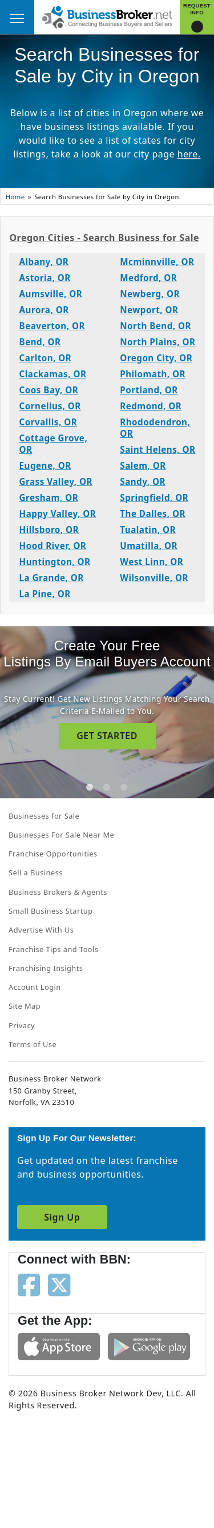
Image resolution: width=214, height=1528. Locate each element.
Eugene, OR (45, 465)
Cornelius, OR (50, 406)
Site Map (25, 1006)
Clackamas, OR (53, 374)
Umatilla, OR (148, 545)
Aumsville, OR (51, 293)
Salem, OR (142, 465)
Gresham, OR (48, 497)
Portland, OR (148, 390)
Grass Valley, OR (55, 481)
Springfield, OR (154, 497)
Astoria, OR (45, 277)
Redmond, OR (150, 406)
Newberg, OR (150, 293)
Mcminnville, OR (157, 261)
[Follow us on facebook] (29, 1284)
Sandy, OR (142, 481)
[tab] (89, 787)
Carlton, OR (45, 358)
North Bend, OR (155, 325)
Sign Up (62, 1217)
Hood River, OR (53, 545)
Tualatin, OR (148, 529)
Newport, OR (149, 309)
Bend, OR (40, 342)
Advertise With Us (41, 930)
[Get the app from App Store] (59, 1345)
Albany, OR (44, 261)
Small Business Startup (51, 911)
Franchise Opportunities (53, 853)
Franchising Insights (46, 968)
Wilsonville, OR (154, 577)
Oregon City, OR (156, 358)
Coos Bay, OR (49, 390)
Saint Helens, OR (157, 449)
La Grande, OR (51, 577)
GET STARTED (107, 735)
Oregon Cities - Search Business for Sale (104, 237)
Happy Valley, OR (57, 513)
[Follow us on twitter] (59, 1284)
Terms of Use (32, 1044)
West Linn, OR (151, 561)
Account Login (35, 987)
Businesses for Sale (44, 816)
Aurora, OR (44, 309)
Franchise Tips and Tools (53, 949)
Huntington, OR (55, 561)
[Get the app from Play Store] (149, 1345)
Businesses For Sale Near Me (61, 835)
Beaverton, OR (52, 325)
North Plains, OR (157, 342)
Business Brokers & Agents (58, 892)
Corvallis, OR (48, 422)
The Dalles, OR (152, 513)
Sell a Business (36, 872)
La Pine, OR (45, 593)
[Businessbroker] (107, 16)
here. (189, 154)
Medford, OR (148, 277)
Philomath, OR (152, 374)
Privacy (22, 1025)
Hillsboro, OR (49, 529)
